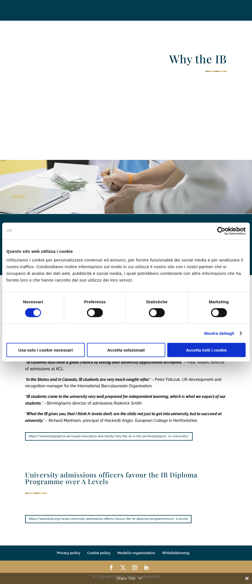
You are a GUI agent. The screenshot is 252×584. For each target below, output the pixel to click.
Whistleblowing (175, 553)
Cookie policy (98, 553)
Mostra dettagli (219, 333)
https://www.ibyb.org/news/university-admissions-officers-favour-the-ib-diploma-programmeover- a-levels (108, 519)
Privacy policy (68, 553)
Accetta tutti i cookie (206, 350)
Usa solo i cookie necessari (45, 350)
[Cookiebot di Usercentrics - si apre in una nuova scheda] (221, 231)
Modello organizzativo (136, 553)
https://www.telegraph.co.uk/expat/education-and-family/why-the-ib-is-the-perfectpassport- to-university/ (109, 436)
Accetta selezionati (126, 350)
